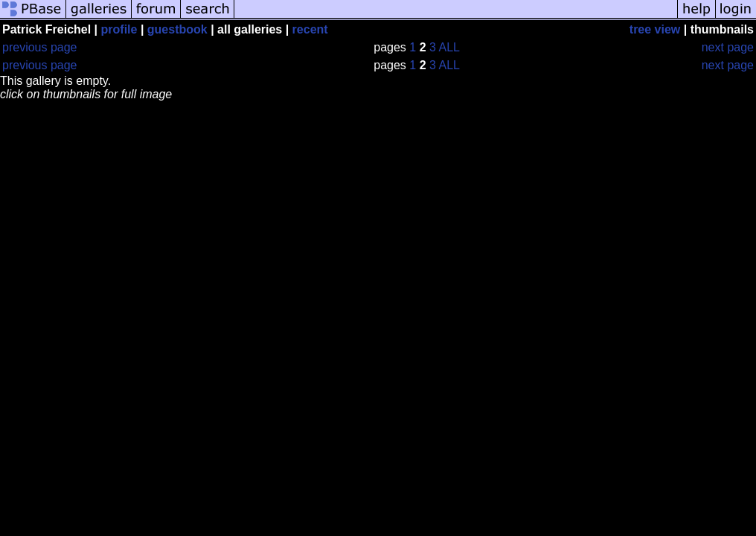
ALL (448, 47)
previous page (39, 47)
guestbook (177, 29)
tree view (655, 29)
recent (310, 29)
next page (728, 47)
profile (119, 29)
